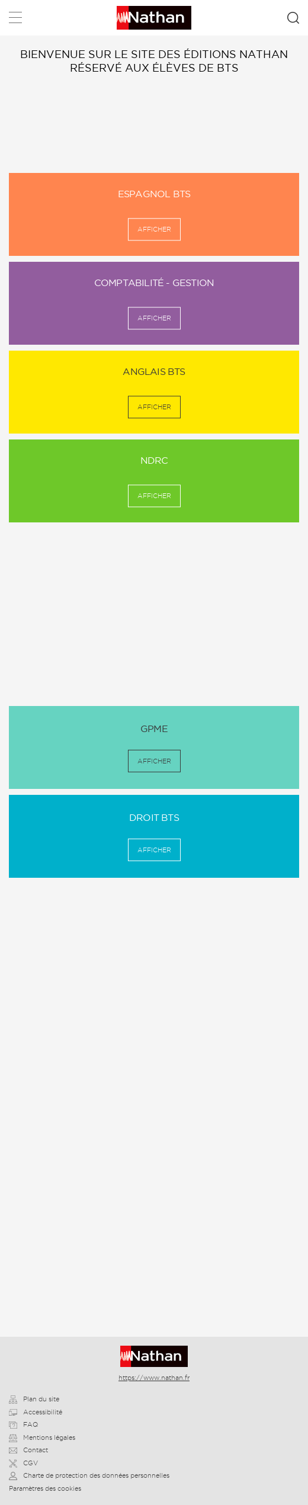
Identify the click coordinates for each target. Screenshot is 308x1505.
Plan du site (34, 1399)
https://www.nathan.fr (154, 1377)
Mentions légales (42, 1437)
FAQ (23, 1424)
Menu (15, 20)
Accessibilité (35, 1412)
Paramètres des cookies (45, 1488)
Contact (28, 1449)
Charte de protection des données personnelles (89, 1475)
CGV (23, 1463)
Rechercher (293, 18)
